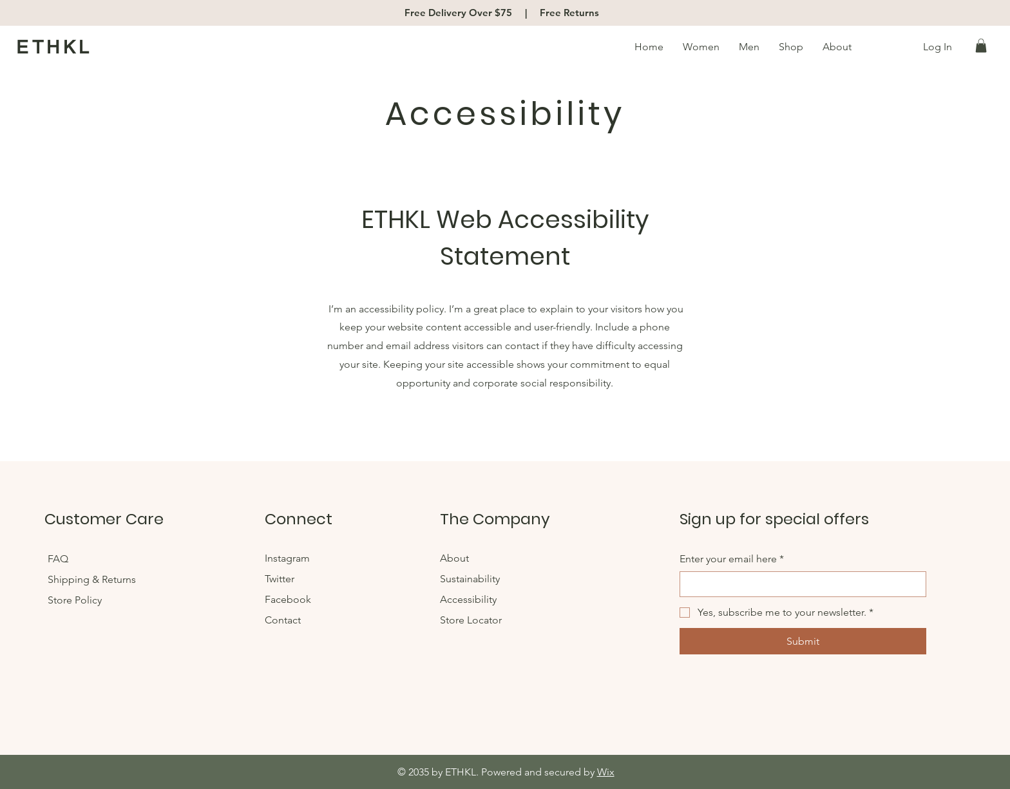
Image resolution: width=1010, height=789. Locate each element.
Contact (283, 620)
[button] (981, 46)
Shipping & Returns (93, 579)
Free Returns (569, 12)
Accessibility (468, 599)
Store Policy (75, 600)
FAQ (59, 559)
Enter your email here (732, 559)
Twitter (279, 579)
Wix (606, 772)
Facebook (289, 599)
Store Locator (471, 620)
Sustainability (470, 579)
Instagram (287, 558)
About (454, 558)
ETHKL (54, 47)
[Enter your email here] (799, 584)
